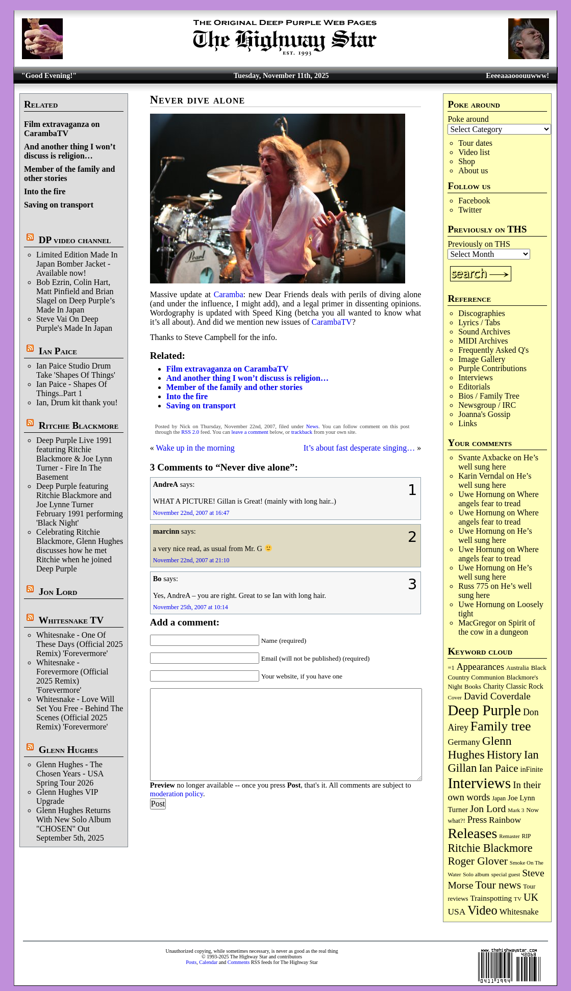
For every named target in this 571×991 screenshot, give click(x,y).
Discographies (481, 313)
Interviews (475, 377)
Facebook (474, 200)
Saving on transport (58, 204)
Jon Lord (58, 591)
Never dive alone (197, 99)
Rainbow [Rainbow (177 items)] (505, 820)
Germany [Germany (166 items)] (464, 742)
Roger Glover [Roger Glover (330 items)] (477, 861)
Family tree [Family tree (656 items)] (500, 726)
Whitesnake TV (71, 620)
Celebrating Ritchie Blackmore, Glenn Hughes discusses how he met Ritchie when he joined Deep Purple (79, 550)
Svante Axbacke (484, 457)
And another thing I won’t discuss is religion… (69, 151)
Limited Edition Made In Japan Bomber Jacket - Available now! (77, 263)
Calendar (208, 962)
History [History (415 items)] (504, 754)
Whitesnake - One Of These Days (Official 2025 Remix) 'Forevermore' (79, 644)
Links (467, 423)
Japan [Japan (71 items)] (499, 798)
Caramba (228, 294)
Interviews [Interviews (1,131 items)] (479, 783)
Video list (474, 152)
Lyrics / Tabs (479, 322)
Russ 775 (473, 586)
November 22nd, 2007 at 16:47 (191, 512)
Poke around (468, 119)
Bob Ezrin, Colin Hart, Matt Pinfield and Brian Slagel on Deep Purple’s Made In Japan (75, 296)
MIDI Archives (483, 340)
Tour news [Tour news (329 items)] (498, 885)
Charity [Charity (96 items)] (493, 686)
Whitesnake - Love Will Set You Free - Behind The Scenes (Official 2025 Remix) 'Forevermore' (79, 713)
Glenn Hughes (68, 749)
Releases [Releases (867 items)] (472, 833)
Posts (191, 962)
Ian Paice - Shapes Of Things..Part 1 (71, 389)
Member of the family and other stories (234, 387)
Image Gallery (481, 359)
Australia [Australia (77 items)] (517, 667)
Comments (239, 962)
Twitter (470, 209)
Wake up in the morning (195, 448)
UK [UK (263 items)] (531, 897)
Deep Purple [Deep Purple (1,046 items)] (484, 710)
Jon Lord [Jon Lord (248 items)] (488, 808)
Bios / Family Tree (488, 396)
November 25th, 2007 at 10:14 (190, 607)
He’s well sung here (498, 462)
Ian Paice (58, 351)
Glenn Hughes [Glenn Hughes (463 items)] (479, 747)
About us (473, 170)
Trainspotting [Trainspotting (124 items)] (491, 898)
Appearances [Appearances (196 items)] (480, 667)
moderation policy (176, 794)
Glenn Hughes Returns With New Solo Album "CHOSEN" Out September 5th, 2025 (73, 824)
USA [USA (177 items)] (456, 911)
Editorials (474, 386)
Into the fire (44, 191)
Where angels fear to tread (498, 499)
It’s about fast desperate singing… (359, 448)
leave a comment (250, 432)
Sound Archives (484, 331)
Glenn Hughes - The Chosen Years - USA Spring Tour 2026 (70, 773)
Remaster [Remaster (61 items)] (509, 836)
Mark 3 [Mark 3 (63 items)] (516, 810)
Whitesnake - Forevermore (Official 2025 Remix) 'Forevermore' (72, 676)
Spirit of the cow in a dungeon (496, 627)
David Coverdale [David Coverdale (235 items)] (497, 696)
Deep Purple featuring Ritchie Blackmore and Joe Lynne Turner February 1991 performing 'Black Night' (79, 504)
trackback (301, 432)
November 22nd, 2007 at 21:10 (191, 560)
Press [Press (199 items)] (477, 820)
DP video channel (75, 239)
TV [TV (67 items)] (518, 899)
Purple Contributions (492, 368)
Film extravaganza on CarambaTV (62, 129)
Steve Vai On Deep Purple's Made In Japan (74, 323)
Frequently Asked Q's (493, 350)
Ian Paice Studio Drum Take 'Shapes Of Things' (75, 370)
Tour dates (475, 143)
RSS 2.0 (190, 432)
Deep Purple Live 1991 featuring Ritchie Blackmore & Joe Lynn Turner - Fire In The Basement (74, 458)
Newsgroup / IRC (487, 405)
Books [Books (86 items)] (472, 686)
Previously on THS (479, 244)
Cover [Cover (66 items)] (455, 697)
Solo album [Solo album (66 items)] (476, 874)
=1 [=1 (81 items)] (451, 667)
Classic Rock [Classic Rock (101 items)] (524, 686)
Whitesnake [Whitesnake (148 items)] (519, 912)
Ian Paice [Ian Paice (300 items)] (498, 768)
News (312, 426)
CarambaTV (332, 322)
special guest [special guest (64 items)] (505, 874)
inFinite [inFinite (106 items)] (531, 769)
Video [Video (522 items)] (482, 910)
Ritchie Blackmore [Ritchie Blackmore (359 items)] (490, 848)
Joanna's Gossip (484, 414)
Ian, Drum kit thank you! (77, 402)
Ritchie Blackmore (78, 425)
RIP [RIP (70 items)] (526, 836)
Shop (466, 161)
